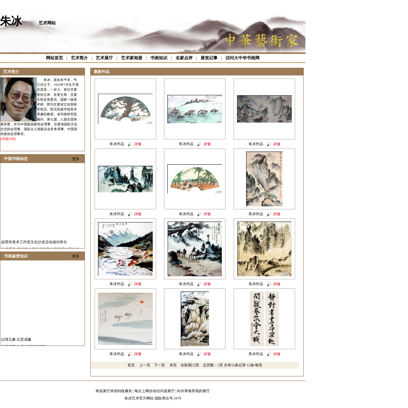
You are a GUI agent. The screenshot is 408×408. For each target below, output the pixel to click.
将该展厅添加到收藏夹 (114, 391)
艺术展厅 (104, 58)
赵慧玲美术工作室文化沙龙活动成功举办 (34, 246)
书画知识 (158, 58)
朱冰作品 (117, 144)
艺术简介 (79, 58)
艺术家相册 (131, 58)
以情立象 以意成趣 (16, 344)
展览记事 (209, 58)
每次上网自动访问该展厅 (154, 391)
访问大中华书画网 (242, 58)
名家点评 (184, 58)
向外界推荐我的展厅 (193, 391)
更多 (75, 159)
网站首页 (54, 58)
